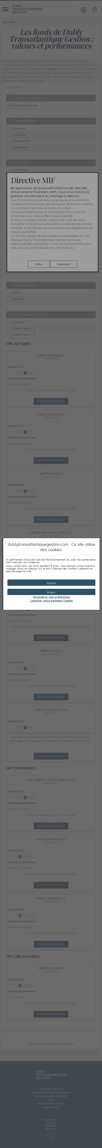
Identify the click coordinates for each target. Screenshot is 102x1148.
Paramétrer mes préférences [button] (51, 597)
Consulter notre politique (51, 601)
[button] (51, 582)
